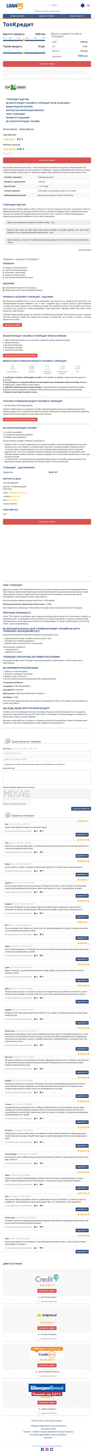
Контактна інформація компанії (25, 110)
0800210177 (16, 496)
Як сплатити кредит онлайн (23, 121)
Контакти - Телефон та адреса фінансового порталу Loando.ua (48, 1432)
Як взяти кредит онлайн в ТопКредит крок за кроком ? (38, 103)
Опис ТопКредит (16, 114)
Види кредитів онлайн (19, 106)
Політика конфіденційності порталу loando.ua (48, 1435)
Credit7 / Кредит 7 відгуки (47, 1297)
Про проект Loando (48, 1429)
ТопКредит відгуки (17, 99)
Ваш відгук (7, 749)
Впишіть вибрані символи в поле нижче (19, 787)
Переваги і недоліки (17, 117)
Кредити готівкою (46, 16)
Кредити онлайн (17, 16)
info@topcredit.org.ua (17, 493)
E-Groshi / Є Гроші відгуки (47, 1334)
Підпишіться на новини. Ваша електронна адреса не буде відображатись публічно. (34, 764)
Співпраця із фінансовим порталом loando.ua (48, 1426)
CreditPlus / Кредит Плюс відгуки (47, 1372)
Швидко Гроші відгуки (47, 1409)
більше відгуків (85, 250)
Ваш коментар (8, 768)
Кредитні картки (76, 16)
